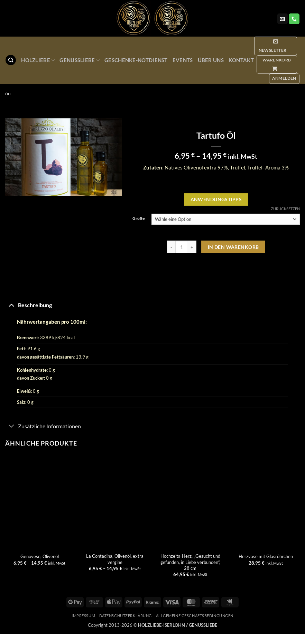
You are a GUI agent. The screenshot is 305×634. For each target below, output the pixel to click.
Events (183, 60)
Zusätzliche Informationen (43, 426)
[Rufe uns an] (294, 18)
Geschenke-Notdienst (136, 60)
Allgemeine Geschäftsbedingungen (194, 615)
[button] (275, 46)
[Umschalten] (11, 304)
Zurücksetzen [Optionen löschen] (285, 208)
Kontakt (241, 60)
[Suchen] (11, 60)
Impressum (83, 615)
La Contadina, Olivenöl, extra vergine (115, 559)
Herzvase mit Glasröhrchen (266, 556)
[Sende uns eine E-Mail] (282, 18)
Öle (8, 94)
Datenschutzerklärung (125, 615)
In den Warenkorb (233, 247)
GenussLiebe (79, 60)
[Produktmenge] (181, 247)
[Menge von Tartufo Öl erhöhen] (192, 247)
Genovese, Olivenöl (39, 556)
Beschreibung (28, 304)
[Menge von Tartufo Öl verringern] (171, 247)
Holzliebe (38, 60)
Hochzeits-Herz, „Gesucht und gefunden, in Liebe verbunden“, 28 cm (190, 561)
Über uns (211, 60)
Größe (138, 218)
